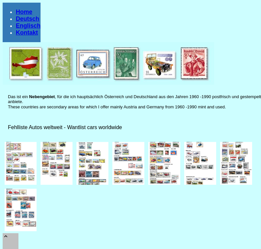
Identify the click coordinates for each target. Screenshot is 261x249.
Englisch (28, 25)
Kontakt (27, 32)
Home (24, 12)
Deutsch (27, 18)
